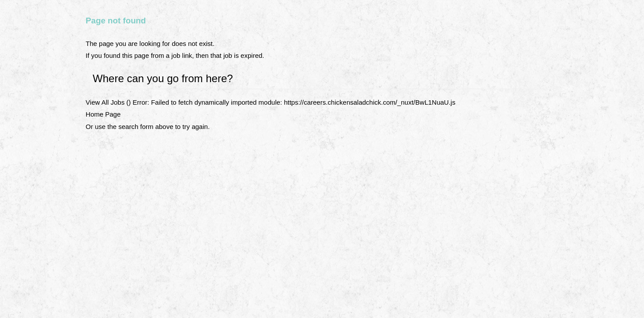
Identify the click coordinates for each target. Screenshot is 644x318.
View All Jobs (105, 102)
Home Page (103, 114)
